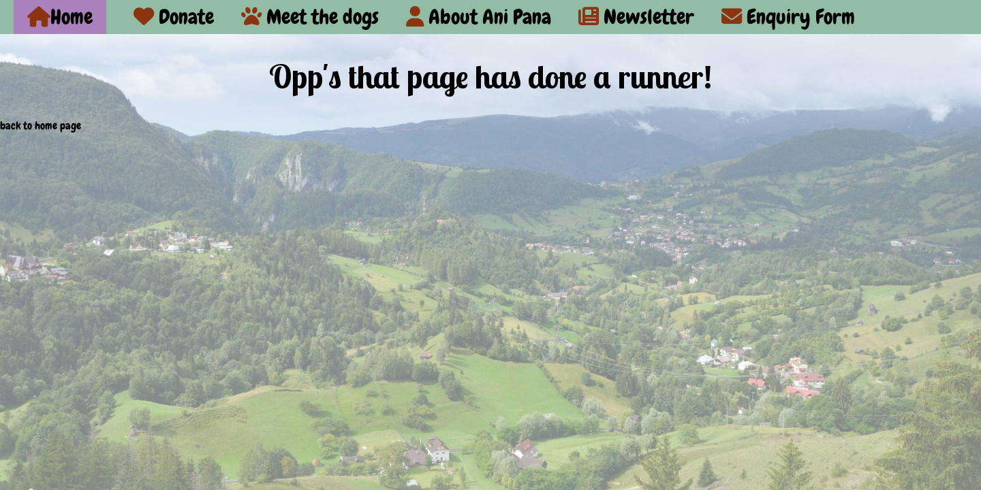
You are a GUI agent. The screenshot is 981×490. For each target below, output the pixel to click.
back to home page (40, 125)
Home (60, 16)
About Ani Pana (478, 16)
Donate (174, 16)
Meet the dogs (310, 16)
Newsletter (636, 16)
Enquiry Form (788, 16)
